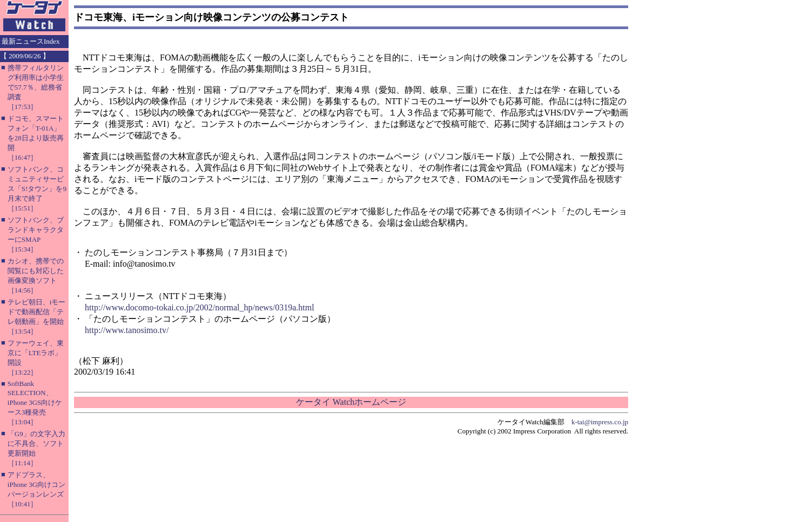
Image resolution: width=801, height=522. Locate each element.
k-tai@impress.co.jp (599, 422)
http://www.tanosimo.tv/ (127, 330)
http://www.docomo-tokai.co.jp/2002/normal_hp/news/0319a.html (199, 307)
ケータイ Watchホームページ (351, 401)
